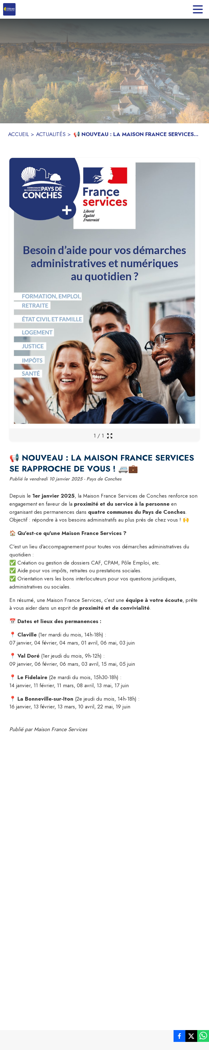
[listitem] (179, 1037)
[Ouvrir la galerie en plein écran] (109, 436)
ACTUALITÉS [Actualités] (51, 134)
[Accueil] (9, 9)
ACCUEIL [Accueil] (18, 134)
